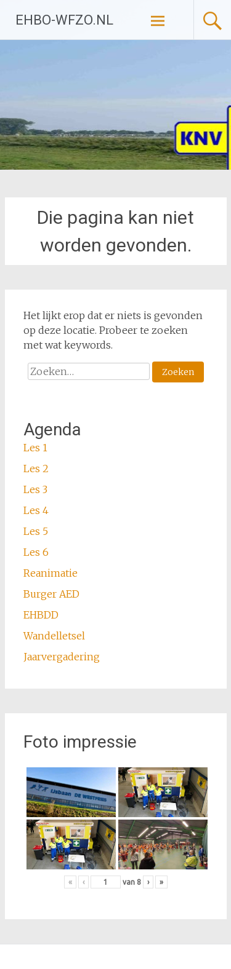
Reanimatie (50, 573)
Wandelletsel (54, 636)
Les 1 (35, 447)
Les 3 (35, 489)
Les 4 (36, 510)
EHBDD (41, 615)
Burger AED (51, 594)
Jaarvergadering (61, 657)
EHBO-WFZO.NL (64, 20)
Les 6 (36, 552)
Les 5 (35, 531)
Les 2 (36, 468)
